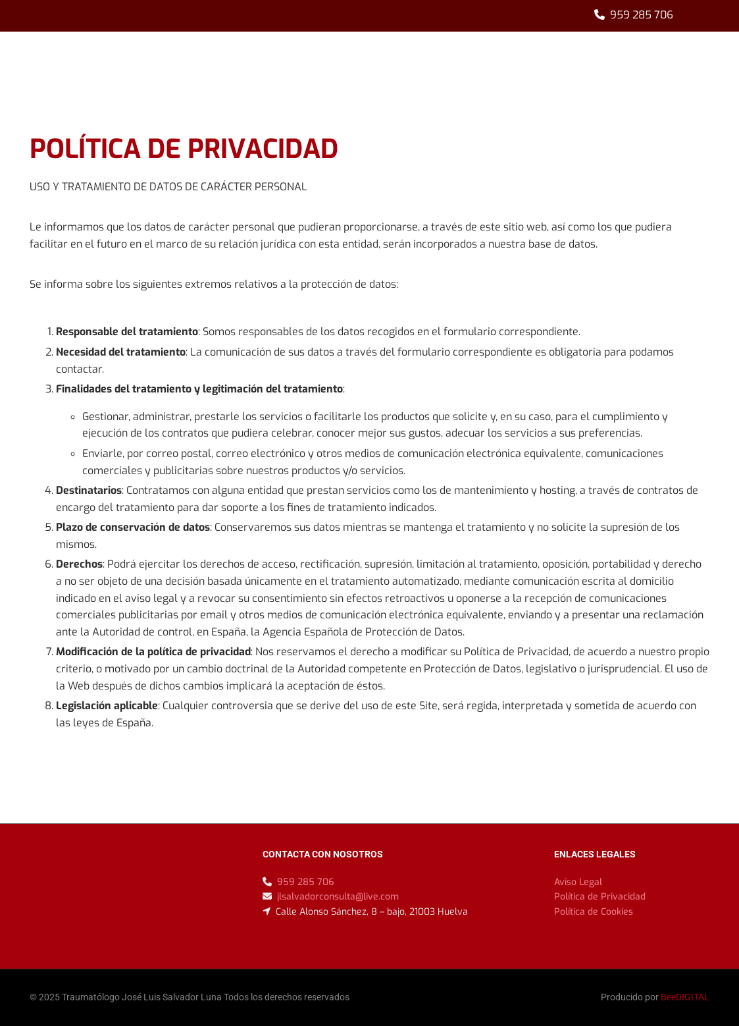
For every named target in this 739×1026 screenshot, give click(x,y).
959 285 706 (641, 15)
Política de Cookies (593, 911)
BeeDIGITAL (685, 997)
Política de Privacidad (600, 896)
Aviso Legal (578, 882)
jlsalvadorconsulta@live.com (338, 896)
